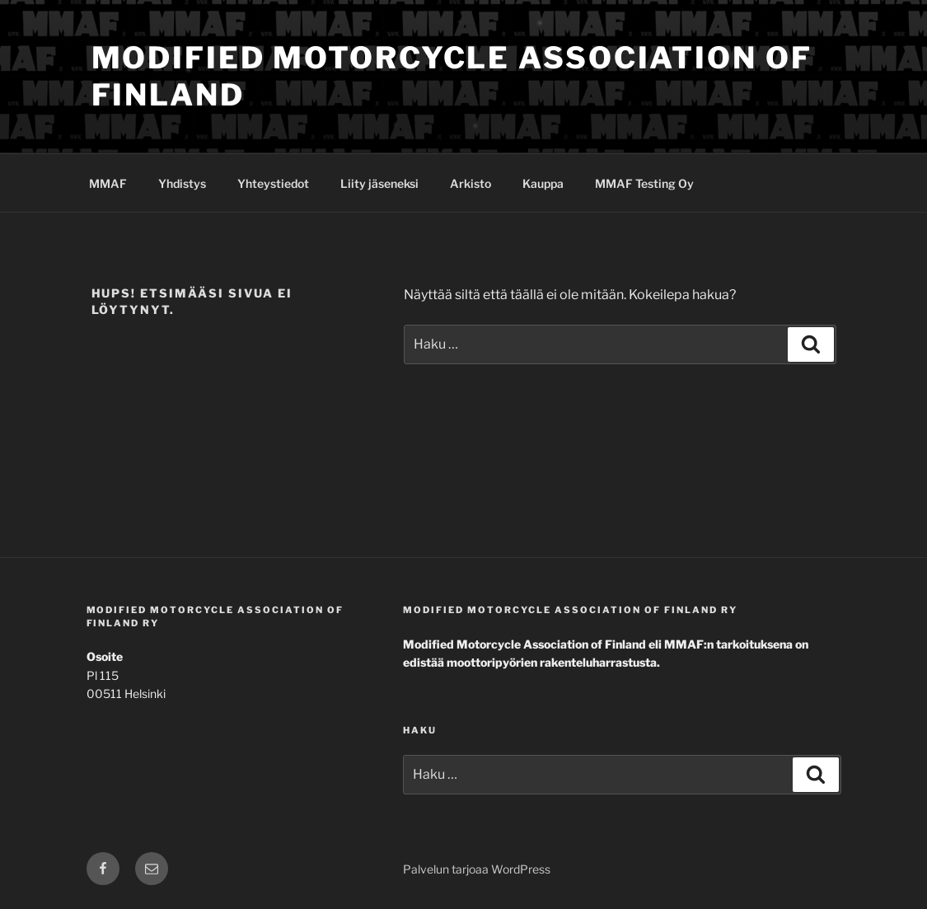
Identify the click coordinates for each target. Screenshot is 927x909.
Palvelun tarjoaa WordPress (476, 869)
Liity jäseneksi (379, 183)
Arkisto (470, 183)
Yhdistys (182, 183)
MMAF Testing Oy (644, 183)
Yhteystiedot (273, 183)
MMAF (108, 183)
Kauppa (543, 183)
